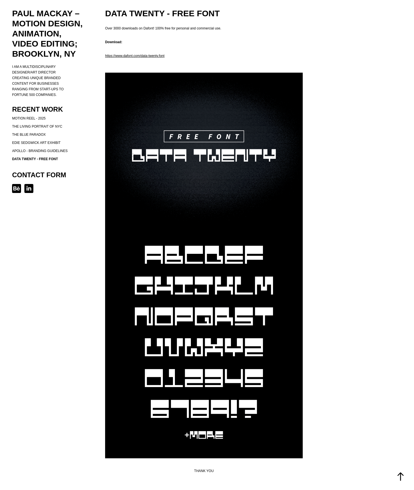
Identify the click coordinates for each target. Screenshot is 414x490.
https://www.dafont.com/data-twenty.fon (134, 56)
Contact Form (39, 175)
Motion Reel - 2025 (29, 118)
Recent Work (37, 109)
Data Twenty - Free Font (35, 159)
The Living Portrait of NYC (37, 126)
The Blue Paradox (29, 135)
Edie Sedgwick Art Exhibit (36, 143)
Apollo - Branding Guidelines (40, 151)
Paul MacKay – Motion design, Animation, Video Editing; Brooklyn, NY (48, 33)
